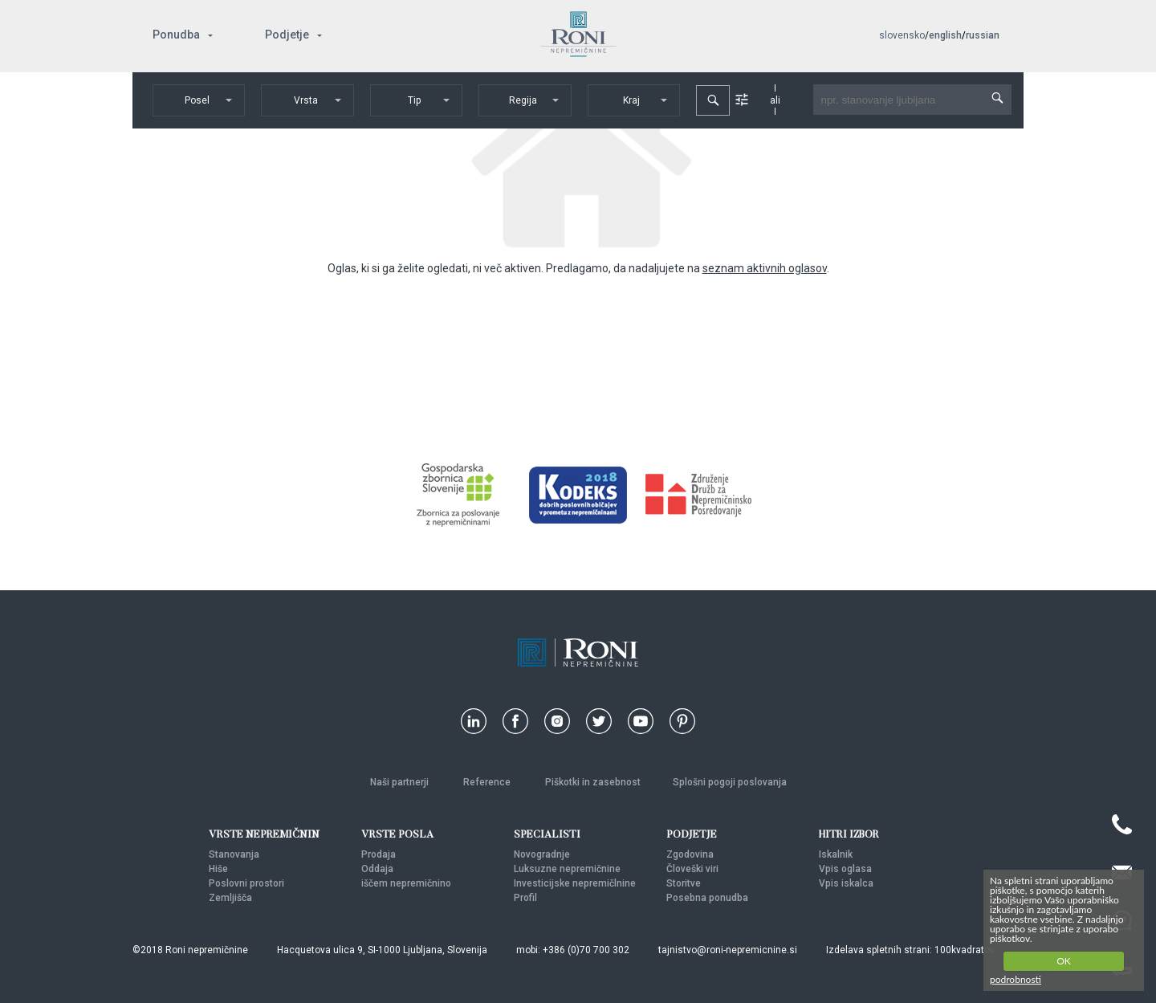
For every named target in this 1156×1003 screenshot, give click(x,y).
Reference (488, 782)
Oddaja (377, 869)
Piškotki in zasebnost (593, 782)
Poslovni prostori (246, 883)
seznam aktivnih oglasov (764, 268)
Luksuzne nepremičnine (567, 869)
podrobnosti (1015, 979)
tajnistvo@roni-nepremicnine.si (727, 950)
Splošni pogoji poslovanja (730, 782)
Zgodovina (690, 854)
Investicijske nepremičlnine (575, 883)
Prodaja (378, 854)
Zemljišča (230, 897)
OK (1063, 961)
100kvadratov (964, 950)
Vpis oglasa (845, 869)
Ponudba (176, 34)
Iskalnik (836, 854)
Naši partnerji (400, 782)
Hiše (218, 869)
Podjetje (287, 34)
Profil (525, 897)
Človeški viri (692, 869)
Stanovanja (234, 854)
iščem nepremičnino (406, 883)
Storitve (683, 883)
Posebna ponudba (707, 897)
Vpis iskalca (846, 883)
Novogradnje (542, 854)
